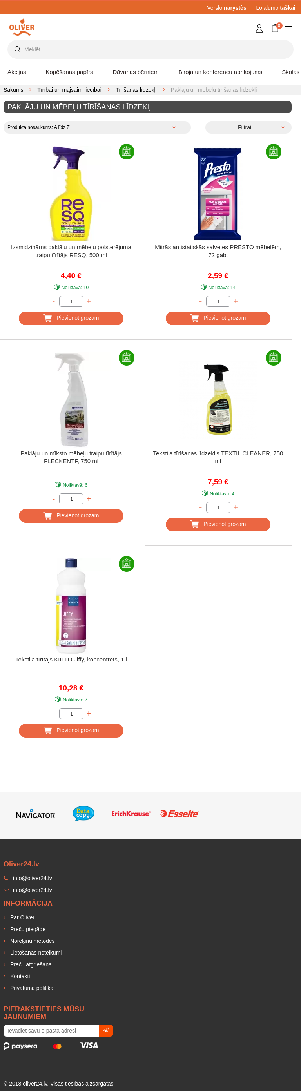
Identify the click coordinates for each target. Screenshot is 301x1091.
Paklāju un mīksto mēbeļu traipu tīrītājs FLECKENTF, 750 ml (70, 457)
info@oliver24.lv (28, 890)
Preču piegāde (27, 929)
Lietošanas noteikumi (35, 953)
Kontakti (19, 976)
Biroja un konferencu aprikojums (220, 72)
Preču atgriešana (30, 964)
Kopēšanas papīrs (69, 72)
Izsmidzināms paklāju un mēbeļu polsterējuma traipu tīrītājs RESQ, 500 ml (71, 251)
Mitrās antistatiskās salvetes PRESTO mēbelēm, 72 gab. (218, 251)
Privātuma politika (31, 988)
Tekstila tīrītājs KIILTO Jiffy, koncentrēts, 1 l (71, 659)
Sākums (14, 90)
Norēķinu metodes (32, 941)
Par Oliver (21, 917)
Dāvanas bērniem (135, 72)
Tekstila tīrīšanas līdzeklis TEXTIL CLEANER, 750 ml (218, 457)
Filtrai (244, 127)
